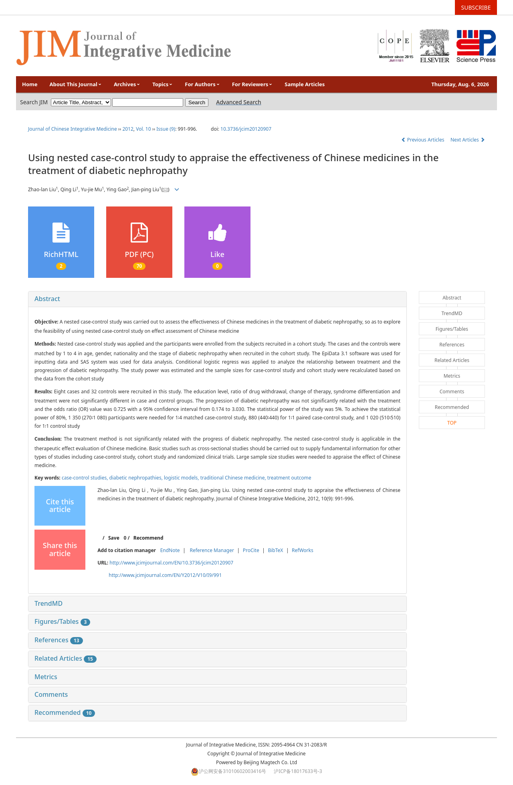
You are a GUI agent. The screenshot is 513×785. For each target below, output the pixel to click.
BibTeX (275, 550)
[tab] (217, 299)
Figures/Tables (62, 621)
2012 (127, 128)
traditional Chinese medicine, (233, 477)
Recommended (64, 712)
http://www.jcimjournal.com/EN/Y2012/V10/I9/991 (165, 575)
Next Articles (467, 139)
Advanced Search (238, 102)
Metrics (45, 676)
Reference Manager (212, 550)
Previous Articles (423, 139)
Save (113, 537)
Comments (51, 694)
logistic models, (182, 477)
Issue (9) (165, 128)
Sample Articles (305, 84)
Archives (127, 84)
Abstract (47, 298)
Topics (162, 84)
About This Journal (76, 84)
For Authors (202, 84)
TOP (451, 422)
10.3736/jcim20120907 (245, 128)
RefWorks (302, 550)
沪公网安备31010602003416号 (232, 771)
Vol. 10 (143, 128)
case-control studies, (85, 477)
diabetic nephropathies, (136, 477)
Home (30, 84)
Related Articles (65, 658)
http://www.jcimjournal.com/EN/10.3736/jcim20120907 (171, 562)
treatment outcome (289, 477)
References (58, 639)
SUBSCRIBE (476, 7)
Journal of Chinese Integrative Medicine (72, 128)
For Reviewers (252, 84)
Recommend (148, 537)
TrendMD (48, 603)
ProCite (251, 550)
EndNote (170, 550)
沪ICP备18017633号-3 (298, 771)
